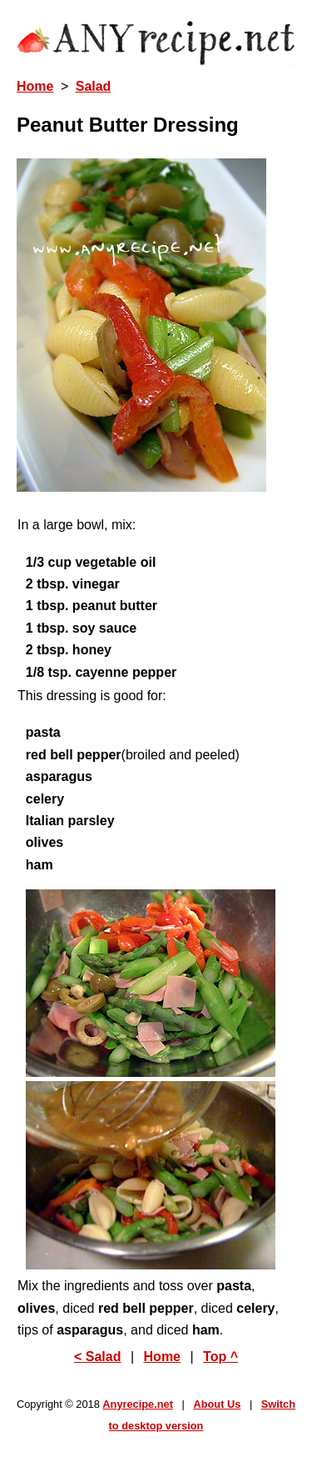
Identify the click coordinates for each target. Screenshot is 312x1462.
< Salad (97, 1356)
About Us (216, 1404)
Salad (93, 86)
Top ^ (220, 1356)
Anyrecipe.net (137, 1404)
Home (35, 86)
